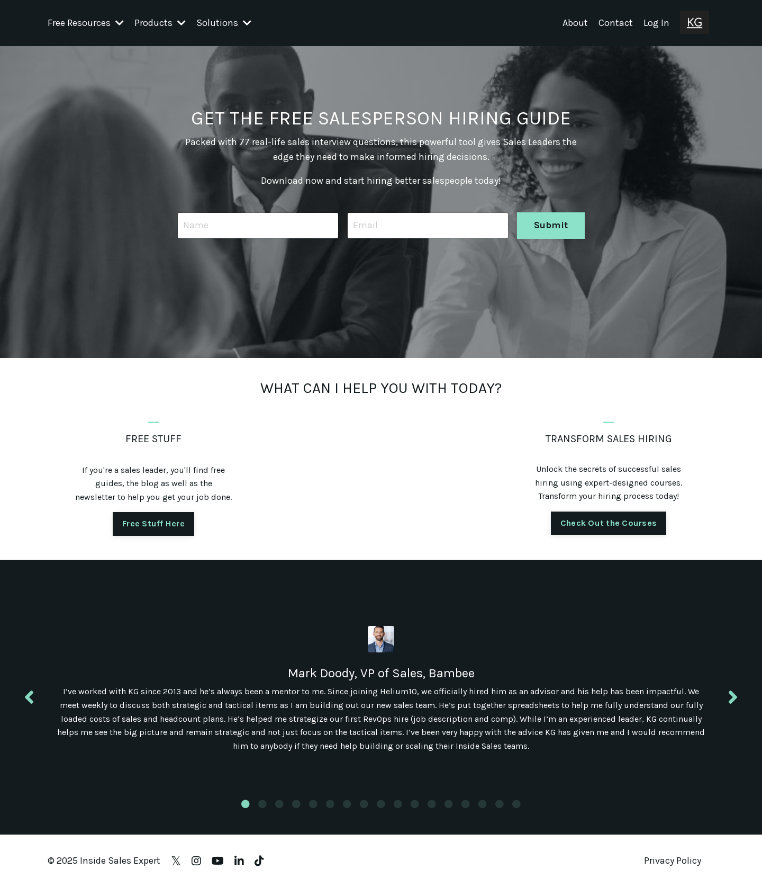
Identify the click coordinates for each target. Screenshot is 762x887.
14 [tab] (465, 804)
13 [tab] (448, 804)
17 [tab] (516, 804)
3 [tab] (279, 804)
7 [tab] (347, 804)
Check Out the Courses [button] (608, 523)
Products (160, 23)
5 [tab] (313, 804)
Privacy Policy (672, 860)
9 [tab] (381, 804)
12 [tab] (432, 804)
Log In (656, 23)
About (575, 23)
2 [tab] (262, 804)
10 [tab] (398, 804)
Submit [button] (551, 225)
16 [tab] (499, 804)
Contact (615, 23)
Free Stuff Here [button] (153, 523)
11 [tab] (415, 804)
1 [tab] (245, 804)
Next (733, 697)
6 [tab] (330, 804)
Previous (29, 697)
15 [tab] (482, 804)
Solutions (223, 23)
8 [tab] (364, 804)
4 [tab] (296, 804)
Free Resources (86, 23)
